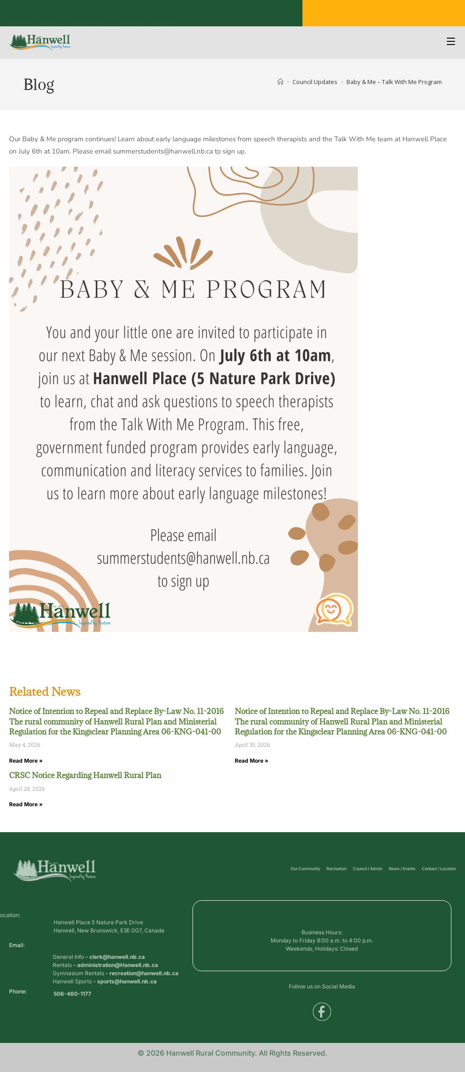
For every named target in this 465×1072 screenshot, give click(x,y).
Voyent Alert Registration (150, 15)
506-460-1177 (72, 996)
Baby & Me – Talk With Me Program (394, 82)
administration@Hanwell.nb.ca (117, 981)
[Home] (280, 82)
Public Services (88, 15)
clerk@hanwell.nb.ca (117, 973)
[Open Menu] (451, 42)
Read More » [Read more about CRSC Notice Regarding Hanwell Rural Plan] (26, 804)
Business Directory (34, 15)
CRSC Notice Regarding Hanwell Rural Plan (85, 775)
